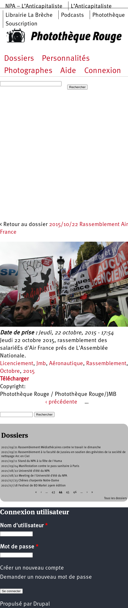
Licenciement (16, 364)
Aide (68, 71)
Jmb (41, 364)
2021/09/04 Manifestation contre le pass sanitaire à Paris (40, 466)
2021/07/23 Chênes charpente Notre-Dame (30, 480)
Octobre (10, 371)
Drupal (41, 604)
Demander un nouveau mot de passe (46, 577)
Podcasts (72, 15)
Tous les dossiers (115, 498)
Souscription (21, 24)
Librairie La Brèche (29, 15)
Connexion (102, 71)
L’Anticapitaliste (91, 6)
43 (53, 491)
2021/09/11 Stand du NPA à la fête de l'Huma (31, 461)
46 (75, 491)
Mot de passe (19, 547)
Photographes (28, 71)
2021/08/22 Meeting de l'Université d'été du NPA (34, 475)
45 (67, 491)
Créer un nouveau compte (32, 568)
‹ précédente (61, 402)
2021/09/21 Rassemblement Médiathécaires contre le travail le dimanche (51, 447)
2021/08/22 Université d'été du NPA (25, 471)
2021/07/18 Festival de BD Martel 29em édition (33, 485)
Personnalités (66, 59)
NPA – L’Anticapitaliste (33, 6)
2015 (29, 371)
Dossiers (19, 59)
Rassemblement (106, 364)
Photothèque (108, 15)
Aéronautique (66, 364)
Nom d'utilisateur (24, 526)
